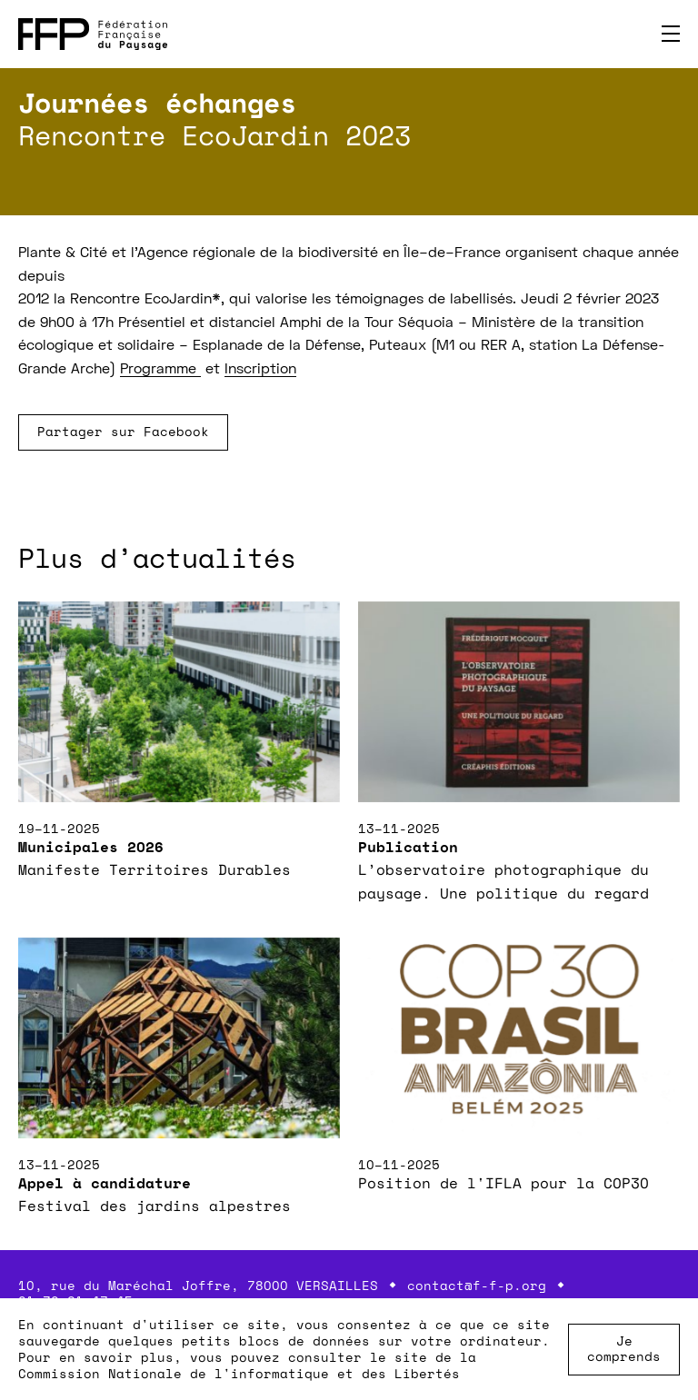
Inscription (260, 369)
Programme (160, 369)
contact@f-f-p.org (476, 1285)
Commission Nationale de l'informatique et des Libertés (239, 1373)
